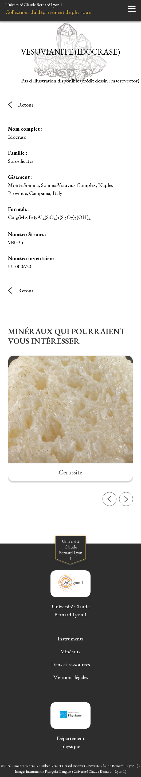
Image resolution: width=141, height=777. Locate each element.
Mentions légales (70, 677)
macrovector (124, 80)
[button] (109, 520)
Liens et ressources (70, 664)
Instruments (70, 638)
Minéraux (70, 651)
